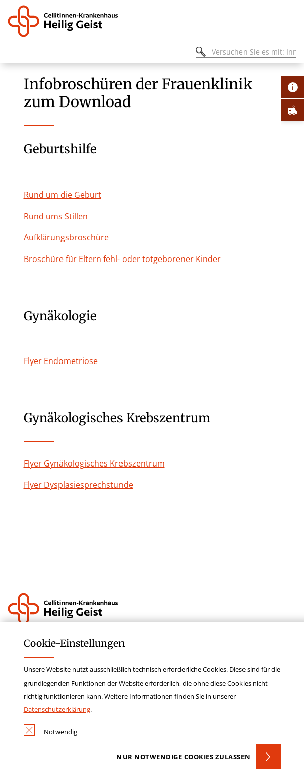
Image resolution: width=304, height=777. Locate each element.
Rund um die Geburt (62, 194)
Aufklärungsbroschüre (66, 237)
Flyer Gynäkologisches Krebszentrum (94, 463)
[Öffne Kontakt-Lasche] (292, 87)
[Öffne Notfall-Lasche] (292, 109)
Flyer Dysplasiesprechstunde (78, 484)
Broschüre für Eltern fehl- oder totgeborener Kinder (122, 259)
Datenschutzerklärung (57, 709)
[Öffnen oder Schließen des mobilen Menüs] (13, 53)
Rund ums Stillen (56, 216)
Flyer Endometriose (61, 361)
